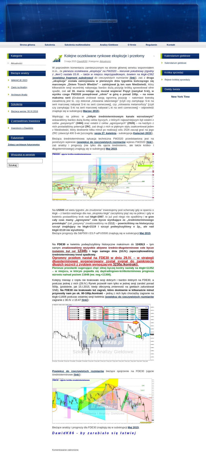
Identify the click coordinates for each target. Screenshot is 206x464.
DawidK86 (82, 61)
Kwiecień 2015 (142, 133)
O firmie (132, 45)
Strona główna (27, 45)
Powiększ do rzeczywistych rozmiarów (78, 371)
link (132, 77)
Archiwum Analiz (19, 94)
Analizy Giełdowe (109, 45)
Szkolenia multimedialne (77, 45)
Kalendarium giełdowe (175, 63)
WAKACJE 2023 (19, 80)
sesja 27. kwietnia (105, 133)
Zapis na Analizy (19, 87)
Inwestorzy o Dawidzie (22, 128)
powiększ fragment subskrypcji (73, 77)
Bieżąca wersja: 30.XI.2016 (24, 111)
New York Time (180, 96)
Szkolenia (50, 45)
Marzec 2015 (91, 111)
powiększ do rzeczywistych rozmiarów (101, 142)
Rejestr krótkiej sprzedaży (177, 79)
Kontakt (171, 45)
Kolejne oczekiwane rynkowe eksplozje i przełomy (104, 56)
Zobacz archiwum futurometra (24, 144)
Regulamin (151, 45)
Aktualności (16, 63)
